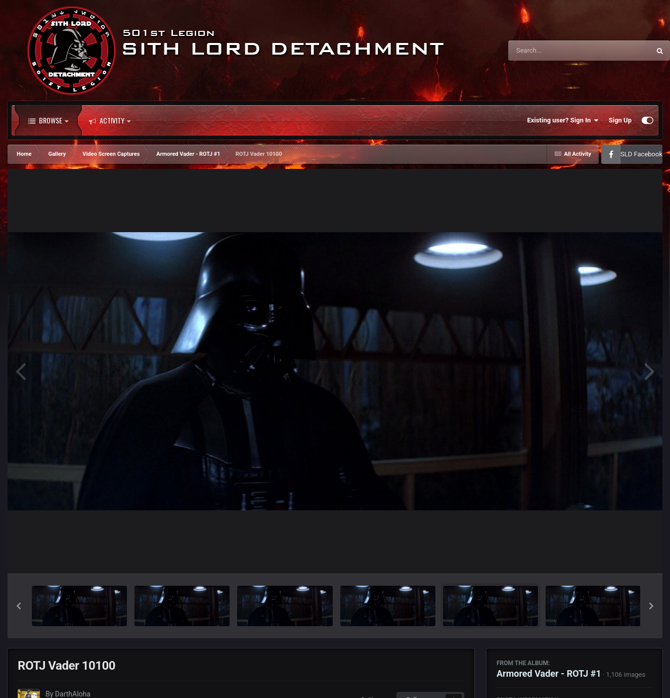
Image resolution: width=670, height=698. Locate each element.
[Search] (553, 50)
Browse (48, 120)
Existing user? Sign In (563, 120)
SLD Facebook (641, 154)
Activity (110, 120)
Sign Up (620, 120)
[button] (19, 606)
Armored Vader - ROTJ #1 (549, 673)
